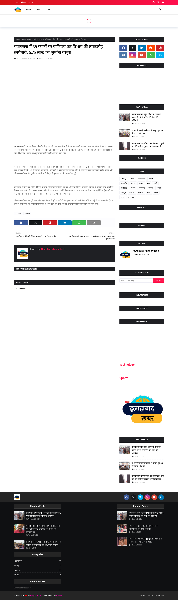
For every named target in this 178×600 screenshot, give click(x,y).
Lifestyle (124, 179)
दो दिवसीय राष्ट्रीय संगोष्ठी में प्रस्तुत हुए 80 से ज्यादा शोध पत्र (147, 132)
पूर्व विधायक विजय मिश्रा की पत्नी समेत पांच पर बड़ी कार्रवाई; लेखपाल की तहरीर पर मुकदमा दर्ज (43, 529)
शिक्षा (148, 193)
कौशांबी (141, 183)
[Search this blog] (136, 280)
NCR (132, 179)
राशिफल (131, 193)
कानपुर (133, 183)
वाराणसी (141, 193)
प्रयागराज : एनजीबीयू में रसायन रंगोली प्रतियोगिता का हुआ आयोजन (143, 527)
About (23, 2)
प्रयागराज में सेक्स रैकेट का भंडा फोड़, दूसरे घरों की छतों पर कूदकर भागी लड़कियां (148, 145)
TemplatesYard (36, 595)
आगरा (151, 179)
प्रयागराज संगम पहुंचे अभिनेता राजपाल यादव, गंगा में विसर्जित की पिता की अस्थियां (146, 117)
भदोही (159, 188)
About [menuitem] (38, 9)
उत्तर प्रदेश (124, 183)
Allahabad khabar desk (25, 58)
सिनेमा (156, 193)
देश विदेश (124, 188)
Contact (31, 2)
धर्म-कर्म (132, 188)
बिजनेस (27, 214)
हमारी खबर (131, 197)
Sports (123, 378)
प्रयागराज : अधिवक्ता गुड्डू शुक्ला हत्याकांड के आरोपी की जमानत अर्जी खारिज (145, 540)
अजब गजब (141, 179)
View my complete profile (141, 254)
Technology (127, 365)
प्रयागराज (25, 39)
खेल (148, 183)
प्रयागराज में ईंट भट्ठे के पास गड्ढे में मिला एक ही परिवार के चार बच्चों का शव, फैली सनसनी (43, 543)
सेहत (122, 197)
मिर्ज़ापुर (123, 193)
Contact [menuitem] (48, 9)
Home (16, 2)
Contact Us (160, 595)
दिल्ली (155, 183)
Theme (59, 595)
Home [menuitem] (28, 9)
